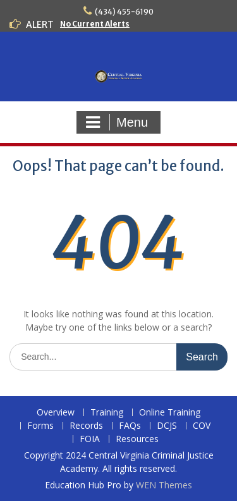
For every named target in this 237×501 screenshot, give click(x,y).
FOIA (90, 439)
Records (86, 426)
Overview (56, 413)
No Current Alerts (95, 24)
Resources (137, 439)
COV (201, 426)
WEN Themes (164, 485)
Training (106, 413)
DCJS (167, 426)
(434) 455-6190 (124, 11)
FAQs (130, 426)
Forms (40, 426)
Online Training (169, 413)
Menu (117, 122)
